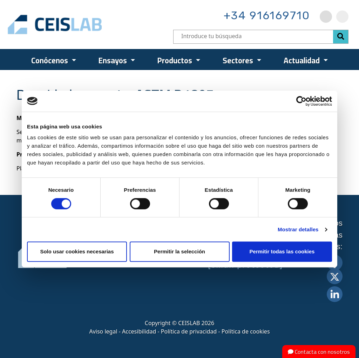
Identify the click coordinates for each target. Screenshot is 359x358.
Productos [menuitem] (175, 60)
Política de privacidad (189, 331)
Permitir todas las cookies (282, 251)
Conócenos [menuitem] (50, 60)
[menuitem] (326, 16)
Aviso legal (103, 331)
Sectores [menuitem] (239, 60)
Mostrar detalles (298, 229)
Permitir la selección (179, 251)
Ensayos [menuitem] (114, 60)
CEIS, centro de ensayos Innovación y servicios (82, 24)
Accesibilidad (139, 331)
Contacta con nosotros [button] (319, 351)
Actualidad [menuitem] (302, 60)
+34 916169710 (267, 15)
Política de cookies (246, 331)
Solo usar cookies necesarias (77, 251)
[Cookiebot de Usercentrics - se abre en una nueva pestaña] (301, 101)
